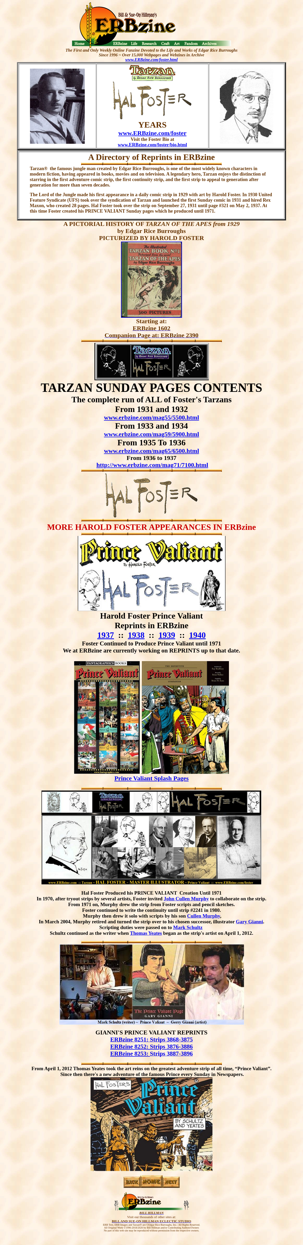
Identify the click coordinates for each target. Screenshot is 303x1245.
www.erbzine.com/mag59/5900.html (151, 434)
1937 (105, 635)
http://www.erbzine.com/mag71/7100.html (152, 465)
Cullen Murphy (203, 916)
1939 (167, 635)
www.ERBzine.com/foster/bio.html (152, 144)
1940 (197, 635)
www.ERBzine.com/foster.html (151, 59)
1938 (136, 635)
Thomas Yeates (146, 933)
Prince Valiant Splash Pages (151, 778)
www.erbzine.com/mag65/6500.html (151, 450)
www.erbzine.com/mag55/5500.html (151, 417)
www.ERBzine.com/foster (152, 133)
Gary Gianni (249, 921)
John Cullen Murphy (186, 898)
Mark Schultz (187, 927)
